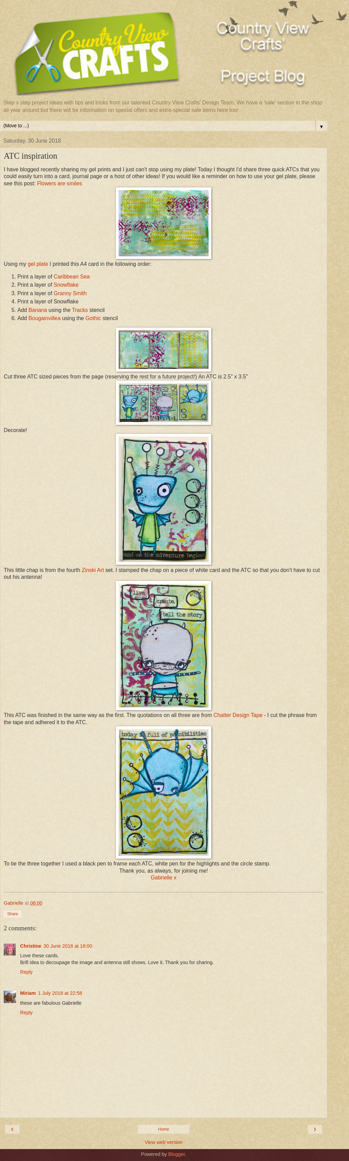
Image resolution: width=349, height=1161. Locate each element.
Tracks (80, 310)
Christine (30, 946)
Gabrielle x (164, 877)
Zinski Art (93, 570)
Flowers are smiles (59, 183)
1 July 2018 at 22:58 (60, 993)
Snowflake (66, 285)
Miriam (28, 993)
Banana (38, 310)
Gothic (93, 318)
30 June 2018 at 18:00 (67, 946)
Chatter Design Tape (237, 715)
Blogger (176, 1154)
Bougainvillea (45, 318)
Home (163, 1129)
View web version (164, 1142)
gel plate (38, 264)
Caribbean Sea (72, 277)
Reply (26, 972)
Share (12, 914)
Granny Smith (70, 293)
